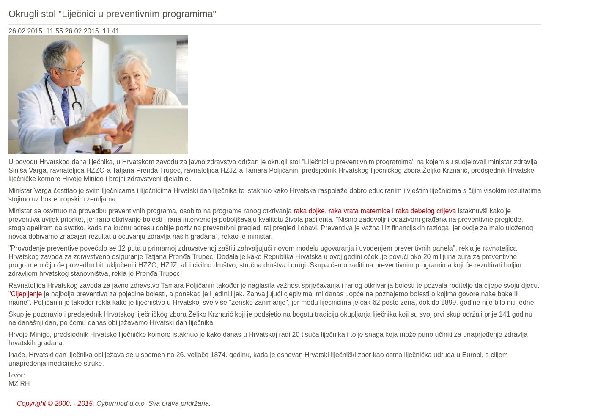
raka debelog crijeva (425, 211)
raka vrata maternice (359, 211)
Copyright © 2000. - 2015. (55, 403)
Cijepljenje (26, 294)
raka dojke (309, 211)
